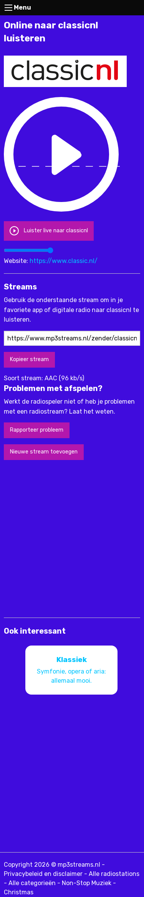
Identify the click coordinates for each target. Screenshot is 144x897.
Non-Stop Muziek (86, 883)
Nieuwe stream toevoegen (44, 452)
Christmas (18, 892)
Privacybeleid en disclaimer (43, 873)
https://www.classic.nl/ (64, 260)
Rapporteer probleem (36, 430)
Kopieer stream (29, 359)
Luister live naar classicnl (49, 230)
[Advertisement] (72, 538)
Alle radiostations (114, 873)
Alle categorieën (32, 883)
